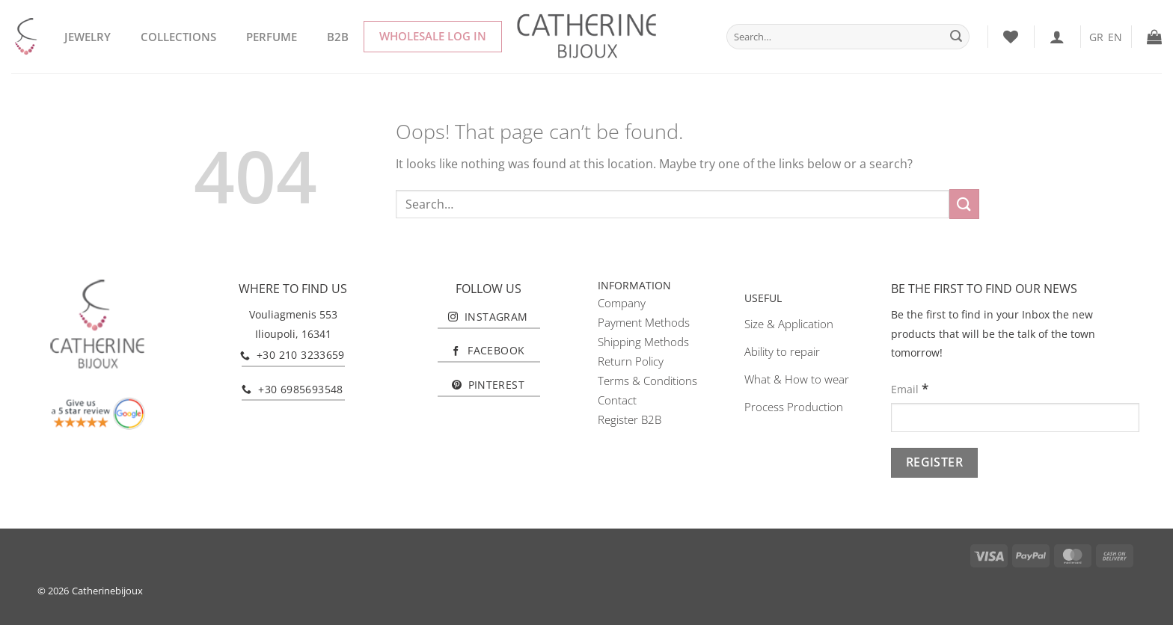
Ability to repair (782, 351)
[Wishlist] (1010, 36)
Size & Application (788, 323)
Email (909, 388)
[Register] (934, 462)
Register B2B (629, 419)
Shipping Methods (643, 341)
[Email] (1015, 417)
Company (622, 302)
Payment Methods (644, 322)
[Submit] (956, 36)
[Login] (1057, 36)
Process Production (793, 406)
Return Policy (631, 361)
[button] (1154, 36)
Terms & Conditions (647, 380)
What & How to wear (796, 379)
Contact (617, 399)
